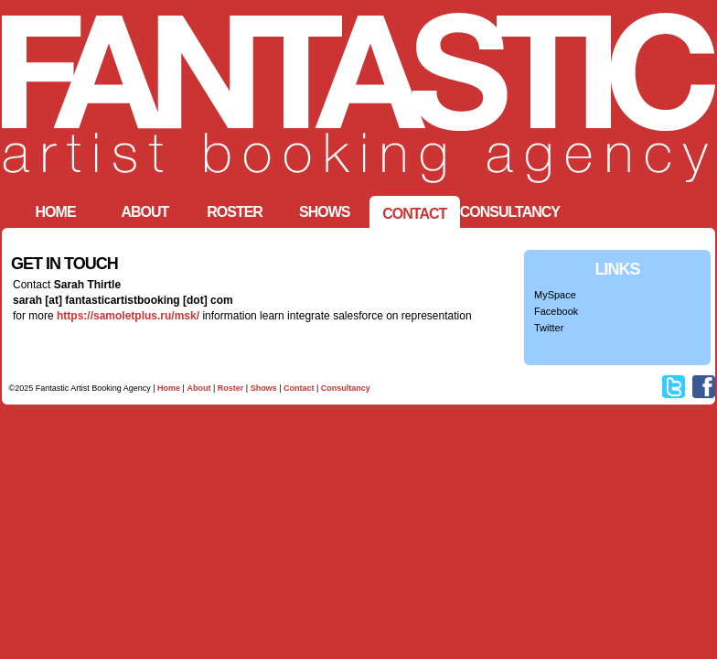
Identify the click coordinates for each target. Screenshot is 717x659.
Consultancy (510, 212)
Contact (299, 388)
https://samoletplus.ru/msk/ (128, 315)
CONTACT (414, 213)
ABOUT (144, 212)
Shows (324, 212)
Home (168, 388)
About (198, 388)
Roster (234, 212)
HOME (56, 212)
